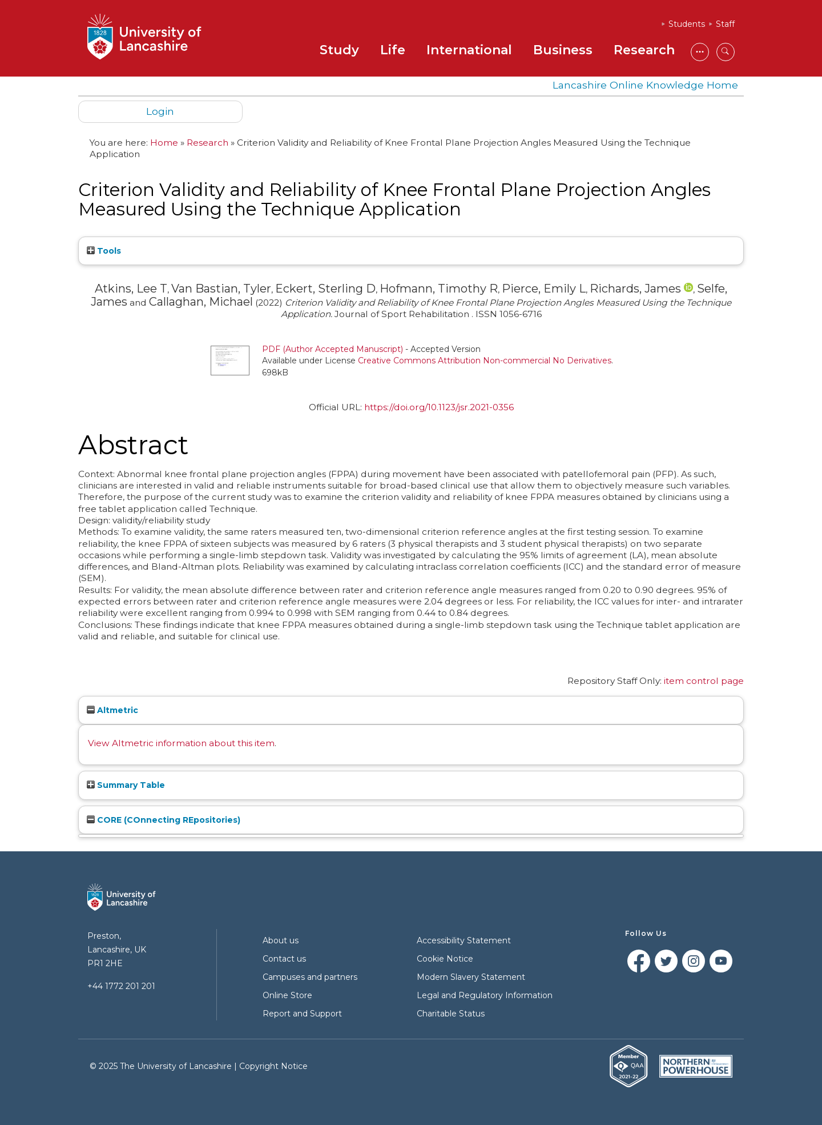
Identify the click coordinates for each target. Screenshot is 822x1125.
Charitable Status (451, 1013)
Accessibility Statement (464, 940)
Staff (725, 24)
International (469, 50)
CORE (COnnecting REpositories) (163, 820)
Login (160, 111)
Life (392, 50)
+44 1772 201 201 (121, 986)
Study (339, 50)
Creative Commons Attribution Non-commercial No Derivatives (484, 360)
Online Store (287, 995)
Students (686, 24)
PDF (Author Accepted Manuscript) (332, 349)
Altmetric (112, 710)
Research (644, 50)
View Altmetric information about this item (181, 743)
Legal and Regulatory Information (485, 995)
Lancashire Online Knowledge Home (645, 85)
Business (563, 50)
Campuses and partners (310, 977)
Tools (104, 251)
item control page (704, 680)
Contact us (284, 959)
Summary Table (126, 785)
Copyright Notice (273, 1066)
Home (164, 142)
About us (281, 940)
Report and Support (302, 1013)
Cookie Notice (445, 959)
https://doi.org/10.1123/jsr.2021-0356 (439, 407)
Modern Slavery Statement (471, 977)
